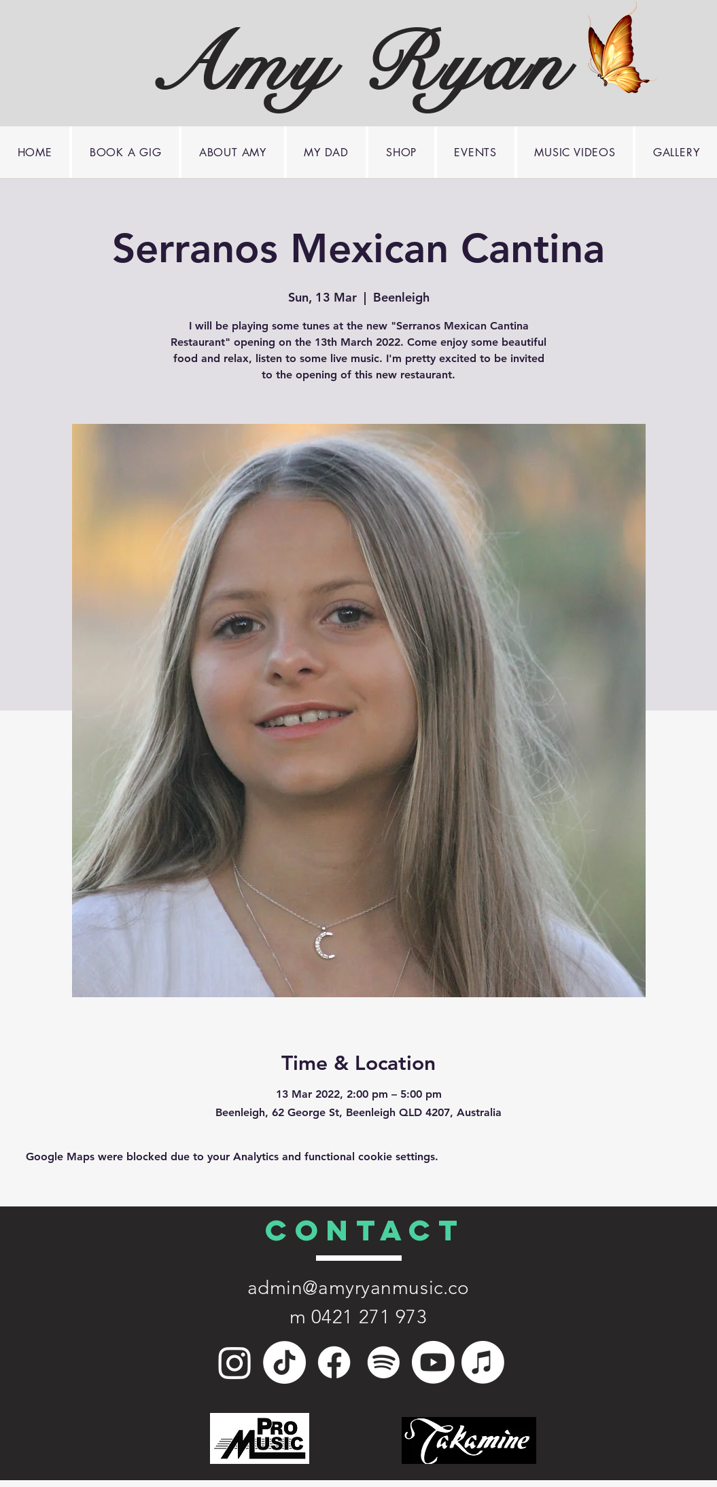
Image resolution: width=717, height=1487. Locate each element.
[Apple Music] (482, 1362)
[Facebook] (334, 1362)
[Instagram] (234, 1362)
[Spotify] (383, 1362)
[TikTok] (284, 1362)
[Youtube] (433, 1362)
